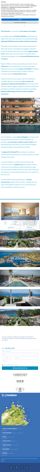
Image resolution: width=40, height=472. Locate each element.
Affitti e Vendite (11, 458)
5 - (6, 441)
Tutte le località (4, 458)
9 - (4, 453)
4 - (3, 437)
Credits (2, 461)
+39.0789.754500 (9, 348)
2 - (9, 428)
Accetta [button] (20, 19)
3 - (6, 433)
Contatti (17, 458)
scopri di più (11, 227)
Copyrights (21, 458)
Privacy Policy (28, 458)
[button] (38, 2)
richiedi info (29, 227)
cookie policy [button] (12, 8)
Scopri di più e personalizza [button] (20, 22)
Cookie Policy (34, 458)
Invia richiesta (20, 368)
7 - (6, 445)
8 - (5, 449)
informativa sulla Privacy (14, 364)
